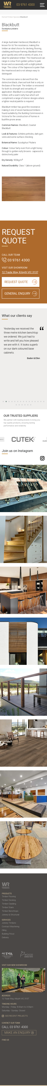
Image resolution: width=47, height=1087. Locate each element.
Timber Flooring (9, 896)
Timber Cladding (9, 903)
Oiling (4, 930)
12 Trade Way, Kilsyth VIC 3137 (20, 272)
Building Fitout (8, 934)
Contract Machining (10, 926)
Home (4, 17)
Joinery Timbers (9, 923)
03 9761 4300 (19, 1027)
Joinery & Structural (10, 914)
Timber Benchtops (10, 911)
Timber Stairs (8, 907)
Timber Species (13, 17)
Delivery (5, 937)
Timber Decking (9, 900)
